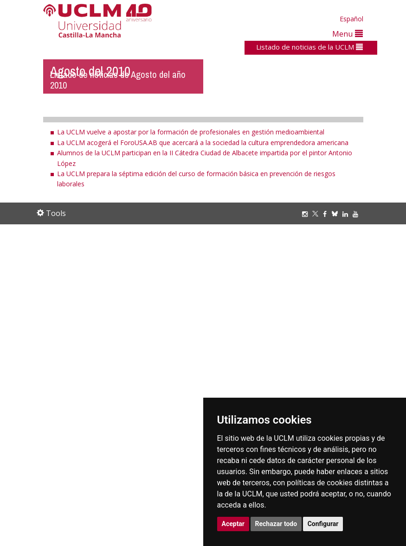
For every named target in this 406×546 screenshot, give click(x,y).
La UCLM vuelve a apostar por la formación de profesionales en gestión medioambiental (190, 131)
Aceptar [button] (233, 523)
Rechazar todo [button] (276, 523)
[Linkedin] (345, 214)
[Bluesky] (337, 214)
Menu (347, 33)
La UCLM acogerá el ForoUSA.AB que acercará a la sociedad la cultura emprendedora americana (202, 142)
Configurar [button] (323, 523)
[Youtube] (358, 214)
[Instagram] (307, 214)
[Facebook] (327, 214)
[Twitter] (317, 214)
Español (351, 18)
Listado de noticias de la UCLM (309, 46)
